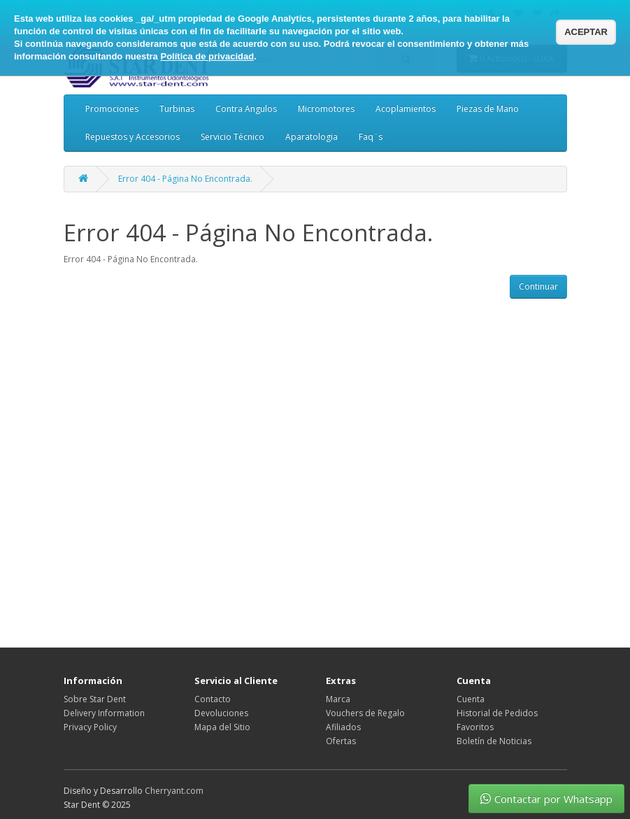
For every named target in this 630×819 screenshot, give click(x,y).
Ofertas (341, 741)
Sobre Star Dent (95, 699)
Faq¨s (370, 137)
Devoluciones (221, 713)
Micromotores (326, 109)
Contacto (212, 699)
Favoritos (475, 727)
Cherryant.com (174, 791)
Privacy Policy (90, 727)
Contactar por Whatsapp (546, 799)
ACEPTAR (586, 32)
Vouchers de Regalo (365, 713)
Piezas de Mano (488, 109)
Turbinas (176, 109)
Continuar (538, 286)
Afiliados (343, 727)
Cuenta (471, 699)
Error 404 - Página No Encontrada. (185, 179)
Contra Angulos (246, 109)
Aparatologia (311, 137)
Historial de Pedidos (497, 713)
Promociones (111, 109)
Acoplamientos (405, 109)
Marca (338, 699)
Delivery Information (104, 713)
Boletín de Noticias (494, 741)
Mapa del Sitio (222, 727)
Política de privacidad (207, 56)
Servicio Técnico (232, 137)
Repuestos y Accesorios (132, 137)
